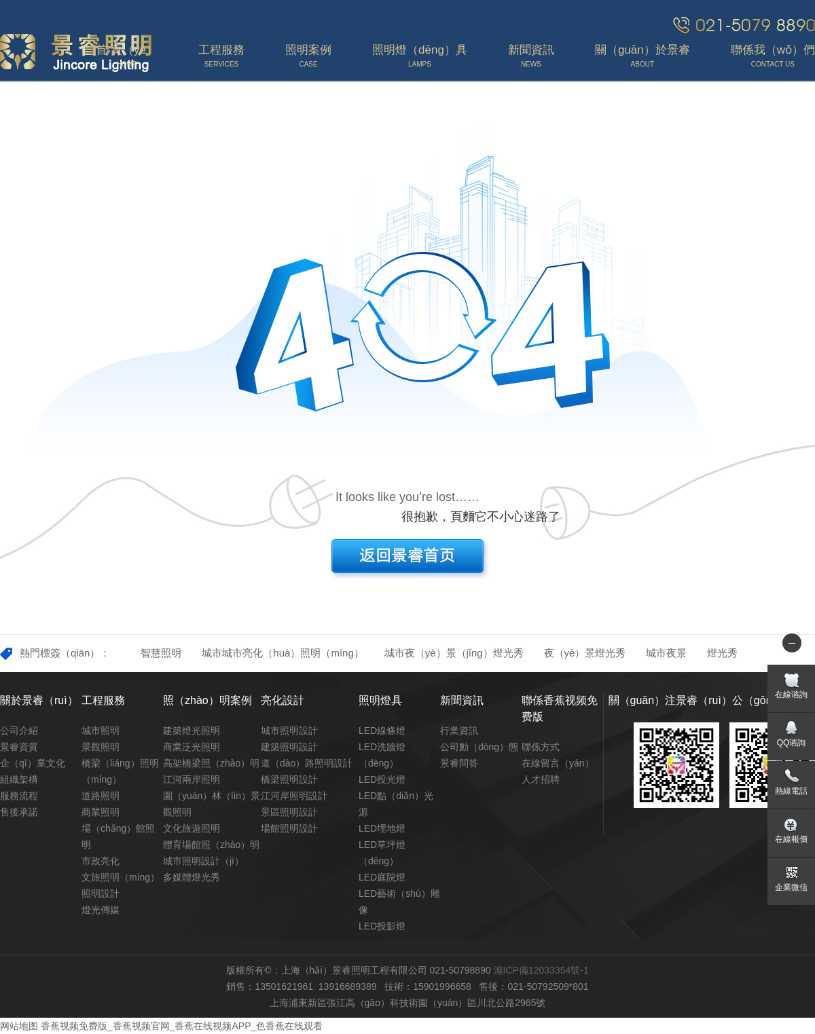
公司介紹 (19, 730)
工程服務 (103, 700)
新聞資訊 (462, 700)
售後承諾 (19, 812)
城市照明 (101, 730)
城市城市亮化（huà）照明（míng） (282, 653)
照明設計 (101, 893)
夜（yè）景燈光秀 (585, 653)
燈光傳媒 (101, 909)
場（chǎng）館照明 (118, 836)
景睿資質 (19, 746)
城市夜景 (666, 653)
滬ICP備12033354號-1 (541, 970)
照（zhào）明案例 (207, 700)
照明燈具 (380, 700)
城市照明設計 (289, 730)
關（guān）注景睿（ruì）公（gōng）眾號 (710, 700)
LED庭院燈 (382, 877)
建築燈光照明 (191, 730)
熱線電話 (791, 791)
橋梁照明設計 (289, 779)
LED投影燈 (382, 926)
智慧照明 (161, 653)
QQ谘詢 (791, 742)
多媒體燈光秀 (191, 877)
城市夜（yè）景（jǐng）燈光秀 (454, 653)
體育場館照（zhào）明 (211, 844)
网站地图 (19, 1025)
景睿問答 (459, 763)
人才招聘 (541, 779)
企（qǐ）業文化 (32, 763)
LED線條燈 (382, 730)
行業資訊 (459, 730)
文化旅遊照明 (191, 828)
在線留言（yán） (558, 763)
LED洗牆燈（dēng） (382, 755)
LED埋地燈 (382, 828)
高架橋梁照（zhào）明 (211, 763)
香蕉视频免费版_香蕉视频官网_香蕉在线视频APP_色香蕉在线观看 (182, 1025)
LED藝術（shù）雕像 (399, 901)
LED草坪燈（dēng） (382, 852)
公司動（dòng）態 (479, 746)
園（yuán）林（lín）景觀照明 (211, 803)
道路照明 (101, 795)
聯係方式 (541, 746)
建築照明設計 (289, 746)
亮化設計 (282, 700)
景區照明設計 (289, 812)
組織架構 (19, 779)
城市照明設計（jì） (203, 860)
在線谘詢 (791, 694)
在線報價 (791, 839)
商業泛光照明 (191, 746)
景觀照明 (101, 746)
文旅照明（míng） (121, 877)
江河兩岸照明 (191, 779)
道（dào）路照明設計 (306, 763)
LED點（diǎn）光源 (396, 803)
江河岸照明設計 (294, 795)
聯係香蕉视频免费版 (560, 708)
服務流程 (19, 795)
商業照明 (101, 812)
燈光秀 (722, 653)
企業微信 (791, 887)
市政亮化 (101, 860)
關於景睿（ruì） (39, 700)
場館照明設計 (289, 828)
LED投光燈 (382, 779)
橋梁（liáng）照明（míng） (120, 771)
